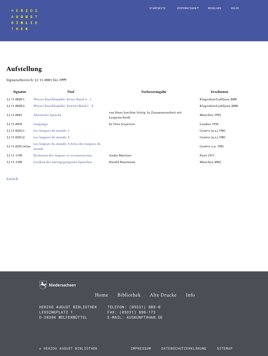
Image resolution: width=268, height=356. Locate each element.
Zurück (12, 179)
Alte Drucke (163, 295)
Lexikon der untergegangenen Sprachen (62, 162)
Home (101, 295)
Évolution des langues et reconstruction (62, 155)
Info (190, 295)
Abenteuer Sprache (47, 114)
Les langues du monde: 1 (51, 130)
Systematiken (187, 8)
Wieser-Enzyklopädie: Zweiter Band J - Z (63, 105)
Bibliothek (129, 295)
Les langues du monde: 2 (51, 137)
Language (40, 124)
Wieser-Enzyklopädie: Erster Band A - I (62, 99)
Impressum (141, 348)
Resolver (214, 8)
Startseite (157, 8)
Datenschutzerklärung (183, 348)
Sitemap (225, 348)
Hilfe (235, 8)
